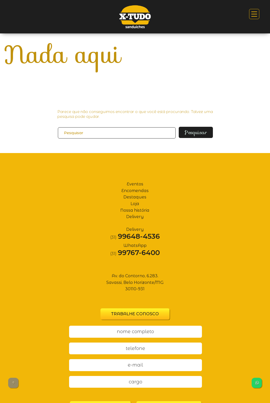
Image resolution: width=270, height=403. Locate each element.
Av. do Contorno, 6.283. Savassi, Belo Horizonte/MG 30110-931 (135, 280)
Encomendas (135, 188)
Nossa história (134, 208)
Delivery (135, 214)
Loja (135, 201)
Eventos (135, 181)
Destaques (134, 194)
